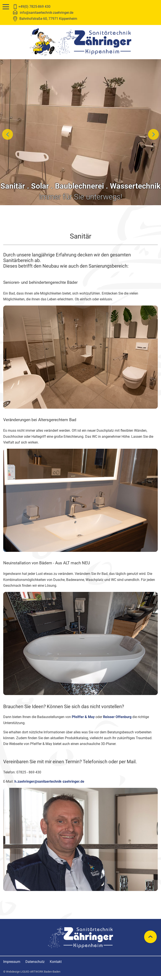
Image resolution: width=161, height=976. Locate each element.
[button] (7, 134)
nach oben (150, 937)
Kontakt (56, 962)
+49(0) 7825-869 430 (34, 7)
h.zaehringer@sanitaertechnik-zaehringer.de (49, 781)
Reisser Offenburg (117, 717)
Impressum (11, 962)
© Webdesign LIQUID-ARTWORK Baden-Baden (31, 971)
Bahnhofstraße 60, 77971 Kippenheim (48, 19)
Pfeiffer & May (83, 717)
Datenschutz (35, 962)
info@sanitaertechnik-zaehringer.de (46, 13)
